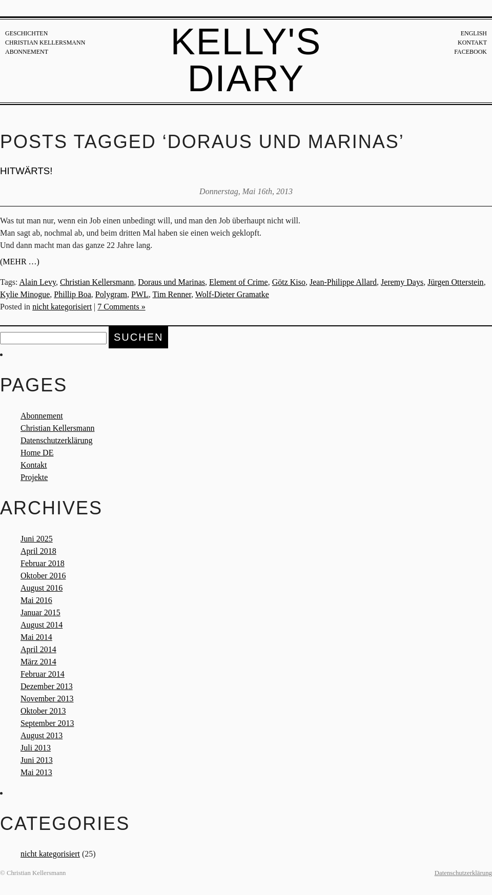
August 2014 (41, 624)
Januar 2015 (40, 612)
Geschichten (26, 33)
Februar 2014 (42, 674)
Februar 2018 (42, 563)
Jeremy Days (402, 282)
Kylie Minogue (25, 294)
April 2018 (38, 551)
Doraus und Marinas (171, 282)
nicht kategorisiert (62, 306)
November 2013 (47, 698)
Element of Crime (238, 282)
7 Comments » (121, 306)
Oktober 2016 (43, 575)
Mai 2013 (36, 772)
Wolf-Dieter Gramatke (232, 294)
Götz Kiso (288, 282)
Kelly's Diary (246, 60)
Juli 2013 (35, 747)
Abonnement (26, 51)
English (474, 33)
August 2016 (41, 588)
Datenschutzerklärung (56, 440)
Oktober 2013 (43, 710)
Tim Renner (172, 294)
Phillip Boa (72, 294)
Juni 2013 (36, 760)
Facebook (470, 51)
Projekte (34, 477)
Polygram (111, 294)
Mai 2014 (36, 637)
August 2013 (41, 735)
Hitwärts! (26, 170)
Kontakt (472, 42)
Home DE (36, 452)
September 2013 (47, 723)
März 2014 (38, 661)
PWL (140, 294)
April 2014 (38, 649)
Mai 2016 (36, 600)
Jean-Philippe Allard (343, 282)
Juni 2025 (36, 538)
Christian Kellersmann (45, 42)
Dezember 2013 (46, 686)
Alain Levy (37, 282)
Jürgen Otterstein (455, 282)
